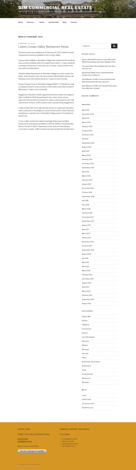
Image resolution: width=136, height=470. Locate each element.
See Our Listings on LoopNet (32, 451)
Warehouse (86, 378)
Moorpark (85, 349)
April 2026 (85, 110)
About (41, 22)
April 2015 (85, 287)
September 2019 (88, 168)
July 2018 (85, 200)
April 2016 (85, 266)
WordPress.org (87, 408)
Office (84, 358)
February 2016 (87, 275)
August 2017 (86, 225)
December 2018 (88, 188)
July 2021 (85, 139)
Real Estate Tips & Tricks (91, 362)
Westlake (85, 382)
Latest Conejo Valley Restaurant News (43, 46)
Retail (84, 370)
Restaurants (86, 366)
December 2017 (88, 217)
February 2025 (87, 126)
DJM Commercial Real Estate (55, 7)
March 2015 (86, 291)
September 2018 (88, 196)
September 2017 (88, 221)
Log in (84, 395)
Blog (64, 22)
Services (31, 22)
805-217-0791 (23, 439)
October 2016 (87, 246)
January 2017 (86, 238)
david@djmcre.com (25, 441)
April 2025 (85, 118)
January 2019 (86, 184)
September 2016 (88, 250)
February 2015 (87, 295)
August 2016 (86, 254)
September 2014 (88, 299)
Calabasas (85, 325)
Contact (74, 22)
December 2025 (88, 114)
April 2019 (85, 172)
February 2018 (87, 213)
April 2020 (85, 151)
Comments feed (88, 403)
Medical (85, 345)
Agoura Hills (86, 316)
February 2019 (87, 180)
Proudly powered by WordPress (29, 465)
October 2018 (87, 192)
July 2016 (85, 258)
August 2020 (87, 147)
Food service (86, 329)
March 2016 (86, 270)
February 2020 (87, 159)
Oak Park (85, 353)
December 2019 (88, 163)
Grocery (85, 333)
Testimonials (53, 22)
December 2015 (88, 279)
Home (20, 22)
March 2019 (86, 176)
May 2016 (85, 262)
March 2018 (86, 209)
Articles (85, 320)
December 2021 (88, 135)
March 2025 (86, 122)
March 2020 (86, 155)
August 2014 (86, 303)
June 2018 (85, 205)
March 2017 (86, 233)
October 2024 (87, 131)
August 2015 (86, 283)
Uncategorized (87, 374)
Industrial (85, 341)
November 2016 (88, 242)
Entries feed (86, 399)
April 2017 (85, 229)
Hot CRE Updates (88, 337)
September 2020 (88, 143)
